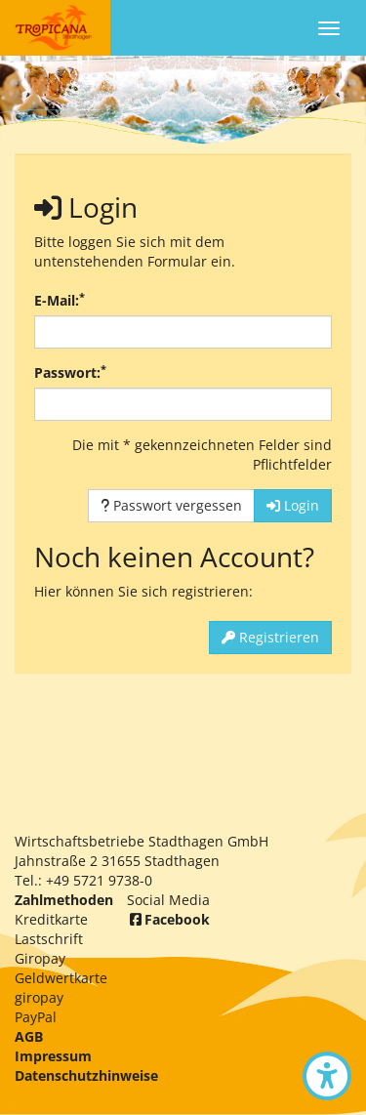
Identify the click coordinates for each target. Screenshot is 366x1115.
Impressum (53, 1056)
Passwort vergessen (171, 505)
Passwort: (70, 372)
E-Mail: (59, 300)
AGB (29, 1036)
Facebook (168, 919)
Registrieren (270, 637)
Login (292, 505)
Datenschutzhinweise (86, 1075)
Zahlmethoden (64, 899)
